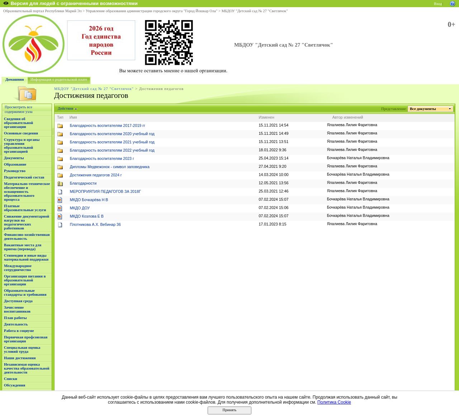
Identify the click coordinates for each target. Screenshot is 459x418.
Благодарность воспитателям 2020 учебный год (112, 134)
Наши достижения (20, 358)
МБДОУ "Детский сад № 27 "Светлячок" (255, 11)
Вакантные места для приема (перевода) (22, 247)
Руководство (14, 171)
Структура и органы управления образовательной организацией (21, 145)
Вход (438, 4)
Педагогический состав (24, 177)
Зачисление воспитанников (17, 309)
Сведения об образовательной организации (18, 123)
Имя (73, 117)
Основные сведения (21, 133)
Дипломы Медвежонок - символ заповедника (110, 167)
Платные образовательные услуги (25, 208)
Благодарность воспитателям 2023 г (102, 158)
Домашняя (14, 79)
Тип (60, 117)
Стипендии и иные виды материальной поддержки (26, 257)
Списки (10, 379)
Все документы (423, 109)
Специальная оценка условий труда (22, 349)
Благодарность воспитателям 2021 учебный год (112, 142)
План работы (15, 318)
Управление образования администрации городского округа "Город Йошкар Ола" (152, 11)
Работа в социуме (19, 331)
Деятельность (16, 324)
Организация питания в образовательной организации (25, 280)
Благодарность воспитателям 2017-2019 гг (107, 125)
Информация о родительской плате (58, 79)
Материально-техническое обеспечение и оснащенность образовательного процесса (27, 191)
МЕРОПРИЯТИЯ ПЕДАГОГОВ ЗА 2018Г (105, 191)
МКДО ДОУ (80, 208)
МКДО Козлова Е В (87, 216)
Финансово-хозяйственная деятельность (27, 237)
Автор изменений (347, 117)
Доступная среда (18, 301)
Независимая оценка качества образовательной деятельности (26, 368)
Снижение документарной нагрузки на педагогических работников (26, 222)
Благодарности (83, 183)
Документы (14, 158)
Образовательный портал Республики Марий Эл (42, 11)
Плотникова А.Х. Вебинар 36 (95, 224)
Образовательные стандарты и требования (25, 292)
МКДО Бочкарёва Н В (89, 200)
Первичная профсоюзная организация (25, 339)
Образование (15, 164)
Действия (66, 108)
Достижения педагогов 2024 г (96, 175)
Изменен (266, 117)
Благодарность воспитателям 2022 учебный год (112, 150)
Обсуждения (14, 385)
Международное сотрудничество (18, 268)
